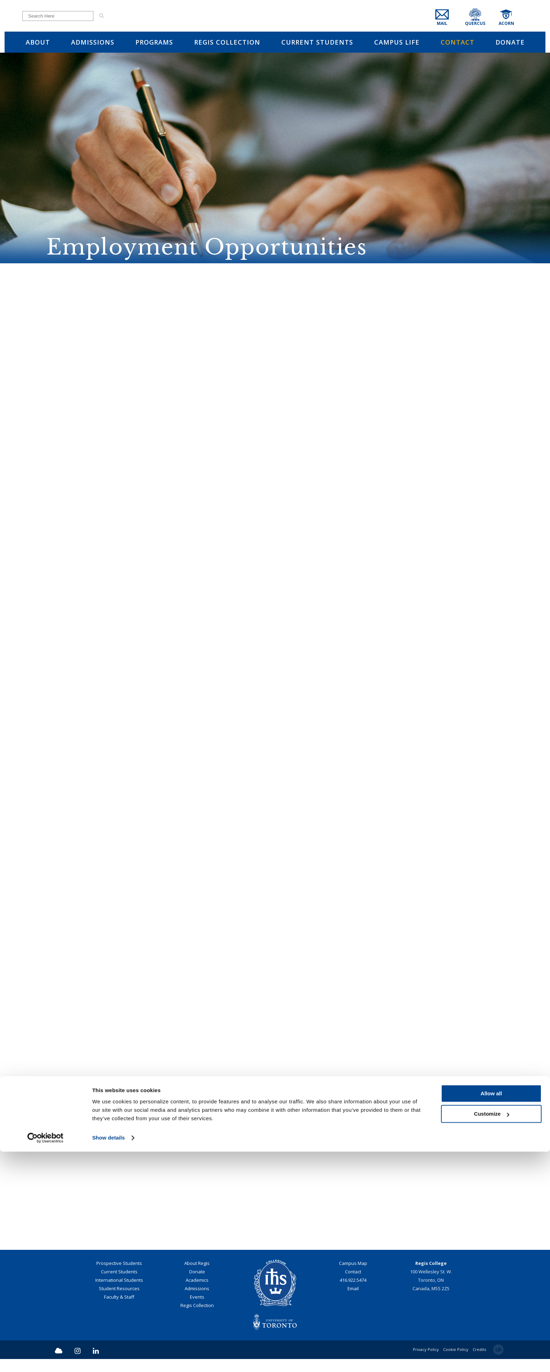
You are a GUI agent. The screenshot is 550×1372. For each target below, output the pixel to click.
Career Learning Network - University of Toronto (275, 651)
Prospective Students (119, 1276)
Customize (491, 1334)
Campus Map (353, 1276)
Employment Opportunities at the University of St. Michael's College (275, 615)
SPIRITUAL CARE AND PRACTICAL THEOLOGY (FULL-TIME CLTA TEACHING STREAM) (275, 382)
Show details (108, 1358)
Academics (197, 1293)
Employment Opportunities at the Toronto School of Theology (275, 544)
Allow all (491, 1314)
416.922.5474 (353, 1293)
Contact (353, 1284)
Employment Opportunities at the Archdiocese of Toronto (275, 580)
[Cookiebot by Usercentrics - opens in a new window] (45, 1358)
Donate (197, 1284)
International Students (119, 1293)
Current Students (119, 1284)
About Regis (197, 1276)
